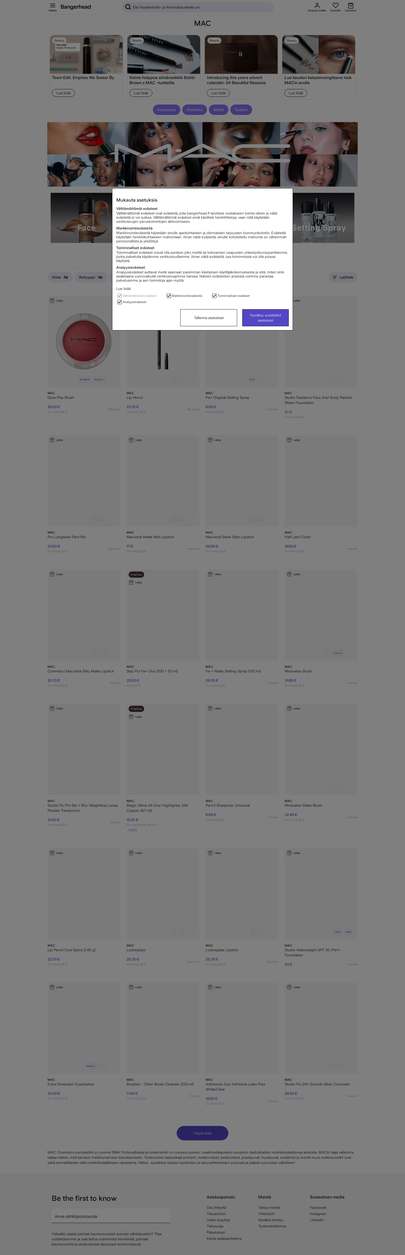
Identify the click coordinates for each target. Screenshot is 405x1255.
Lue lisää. (123, 289)
